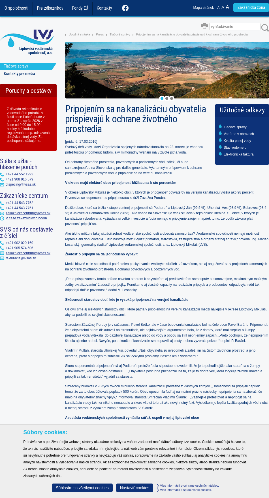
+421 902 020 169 (19, 243)
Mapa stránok (203, 8)
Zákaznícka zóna (251, 7)
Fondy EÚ (80, 8)
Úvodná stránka (79, 34)
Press (100, 34)
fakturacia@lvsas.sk (21, 258)
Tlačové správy (120, 34)
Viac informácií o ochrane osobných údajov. (188, 485)
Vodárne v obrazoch (239, 134)
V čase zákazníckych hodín (26, 218)
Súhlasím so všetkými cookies (82, 488)
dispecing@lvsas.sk (21, 184)
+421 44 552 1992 (19, 174)
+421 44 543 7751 (19, 208)
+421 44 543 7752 (19, 203)
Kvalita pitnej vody (237, 141)
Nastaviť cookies (134, 488)
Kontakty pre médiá (19, 73)
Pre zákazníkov (50, 8)
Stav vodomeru (235, 148)
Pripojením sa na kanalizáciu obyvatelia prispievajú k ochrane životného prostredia (192, 34)
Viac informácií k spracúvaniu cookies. (184, 489)
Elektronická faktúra (238, 154)
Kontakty (104, 8)
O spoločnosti (16, 8)
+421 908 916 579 (19, 179)
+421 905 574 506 (19, 248)
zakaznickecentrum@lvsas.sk (28, 213)
